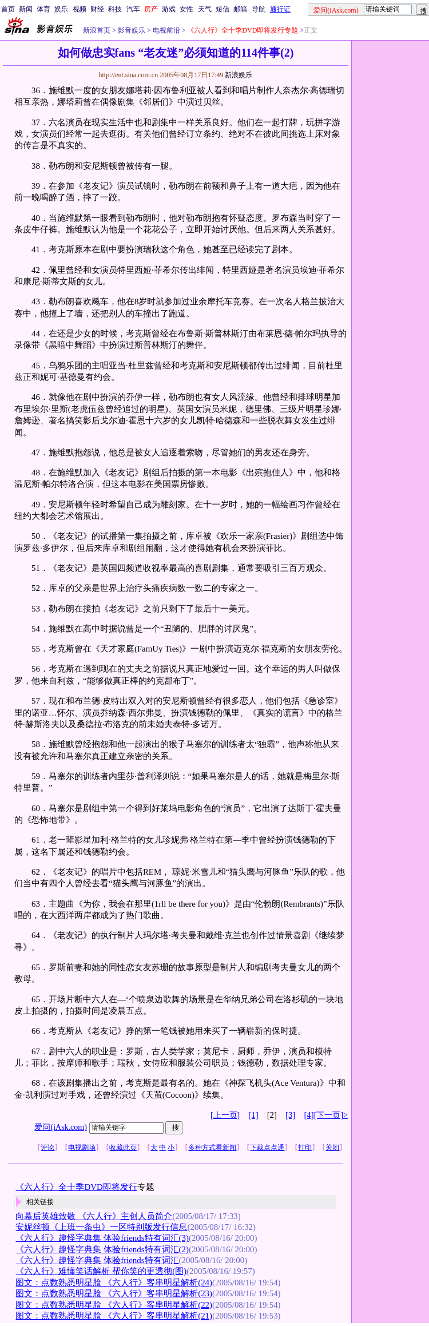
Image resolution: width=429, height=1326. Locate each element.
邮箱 (240, 9)
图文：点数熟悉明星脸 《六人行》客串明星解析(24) (113, 1282)
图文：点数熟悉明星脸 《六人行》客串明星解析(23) (113, 1293)
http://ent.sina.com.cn (129, 75)
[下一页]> (331, 1115)
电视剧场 (82, 1148)
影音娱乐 (131, 30)
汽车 (133, 9)
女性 (186, 9)
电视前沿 (165, 30)
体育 (43, 9)
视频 (79, 9)
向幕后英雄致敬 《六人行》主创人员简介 (93, 1216)
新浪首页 (96, 30)
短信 (222, 9)
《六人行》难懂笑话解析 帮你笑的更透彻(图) (100, 1271)
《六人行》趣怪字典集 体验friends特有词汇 (96, 1260)
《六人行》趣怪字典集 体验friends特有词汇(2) (101, 1249)
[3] (290, 1114)
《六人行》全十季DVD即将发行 (76, 1187)
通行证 (280, 9)
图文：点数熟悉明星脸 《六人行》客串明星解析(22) (113, 1304)
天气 (205, 9)
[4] (308, 1114)
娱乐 (61, 9)
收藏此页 (123, 1148)
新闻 (26, 9)
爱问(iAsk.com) (60, 1127)
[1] (253, 1114)
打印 (305, 1148)
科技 (115, 9)
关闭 (332, 1148)
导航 (258, 9)
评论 (47, 1148)
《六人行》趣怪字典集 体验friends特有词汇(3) (101, 1237)
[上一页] (225, 1115)
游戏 (169, 9)
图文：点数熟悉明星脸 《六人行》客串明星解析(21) (113, 1315)
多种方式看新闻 (212, 1148)
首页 (8, 9)
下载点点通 (267, 1148)
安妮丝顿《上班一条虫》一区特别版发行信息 (101, 1227)
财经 (97, 9)
